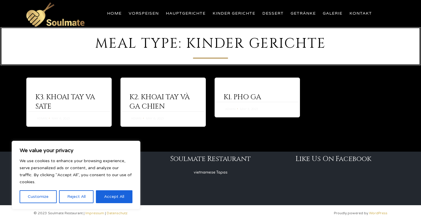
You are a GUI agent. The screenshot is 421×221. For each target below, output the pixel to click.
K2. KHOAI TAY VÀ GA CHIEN (160, 101)
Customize (38, 196)
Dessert (273, 13)
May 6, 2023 (61, 118)
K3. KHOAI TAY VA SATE (65, 101)
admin (42, 118)
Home (114, 13)
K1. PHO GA (242, 97)
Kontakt (360, 13)
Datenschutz (117, 213)
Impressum (94, 213)
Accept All (114, 196)
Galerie (332, 13)
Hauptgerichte (186, 13)
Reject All (76, 196)
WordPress (378, 213)
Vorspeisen (144, 13)
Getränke (303, 13)
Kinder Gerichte (234, 13)
